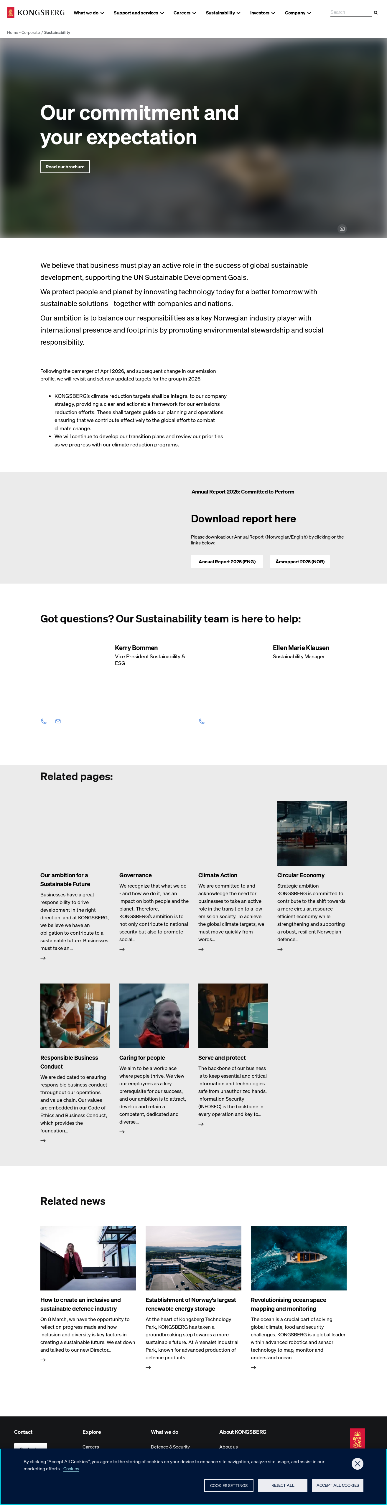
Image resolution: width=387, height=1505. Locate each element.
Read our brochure (65, 166)
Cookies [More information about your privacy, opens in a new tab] (72, 1469)
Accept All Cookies (336, 1487)
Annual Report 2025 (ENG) (227, 561)
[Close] (357, 1465)
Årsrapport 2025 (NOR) (300, 561)
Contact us (30, 1449)
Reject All (281, 1487)
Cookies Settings (226, 1487)
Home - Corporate (23, 32)
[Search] (376, 13)
